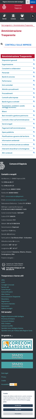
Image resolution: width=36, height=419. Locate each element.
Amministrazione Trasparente (10, 296)
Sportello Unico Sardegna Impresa (12, 328)
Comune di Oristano (7, 321)
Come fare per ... (6, 289)
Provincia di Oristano (8, 319)
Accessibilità (5, 384)
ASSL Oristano (6, 323)
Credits (3, 380)
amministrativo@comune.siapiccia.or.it (16, 200)
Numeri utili (5, 287)
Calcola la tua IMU (7, 326)
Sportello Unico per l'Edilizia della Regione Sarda (16, 330)
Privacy (3, 377)
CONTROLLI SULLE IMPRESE (18, 44)
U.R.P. (3, 282)
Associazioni (5, 306)
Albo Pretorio (5, 294)
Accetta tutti (18, 405)
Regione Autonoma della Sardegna (13, 2)
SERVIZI (32, 2)
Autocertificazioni (7, 292)
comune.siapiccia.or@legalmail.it (14, 196)
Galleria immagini (6, 308)
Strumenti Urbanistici (8, 304)
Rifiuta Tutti (18, 409)
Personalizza (18, 413)
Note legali (4, 373)
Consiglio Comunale (7, 285)
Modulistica (5, 299)
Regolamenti (5, 301)
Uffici (3, 280)
